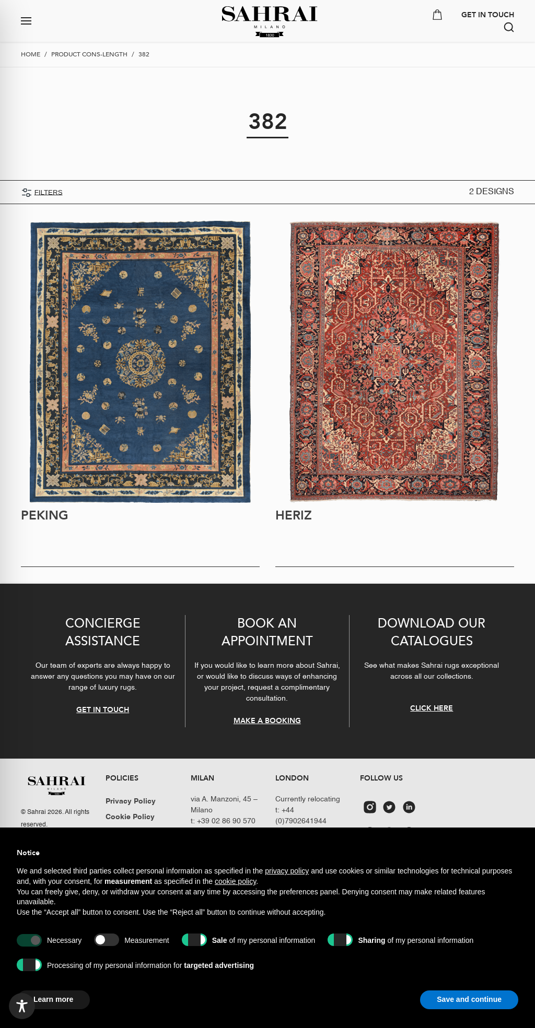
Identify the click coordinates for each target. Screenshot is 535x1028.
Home (30, 54)
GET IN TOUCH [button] (487, 15)
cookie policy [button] (235, 881)
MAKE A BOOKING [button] (267, 721)
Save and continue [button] (469, 999)
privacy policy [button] (287, 871)
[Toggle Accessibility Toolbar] (22, 1006)
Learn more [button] (53, 999)
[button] (67, 21)
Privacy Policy (131, 801)
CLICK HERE (431, 708)
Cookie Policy (130, 817)
